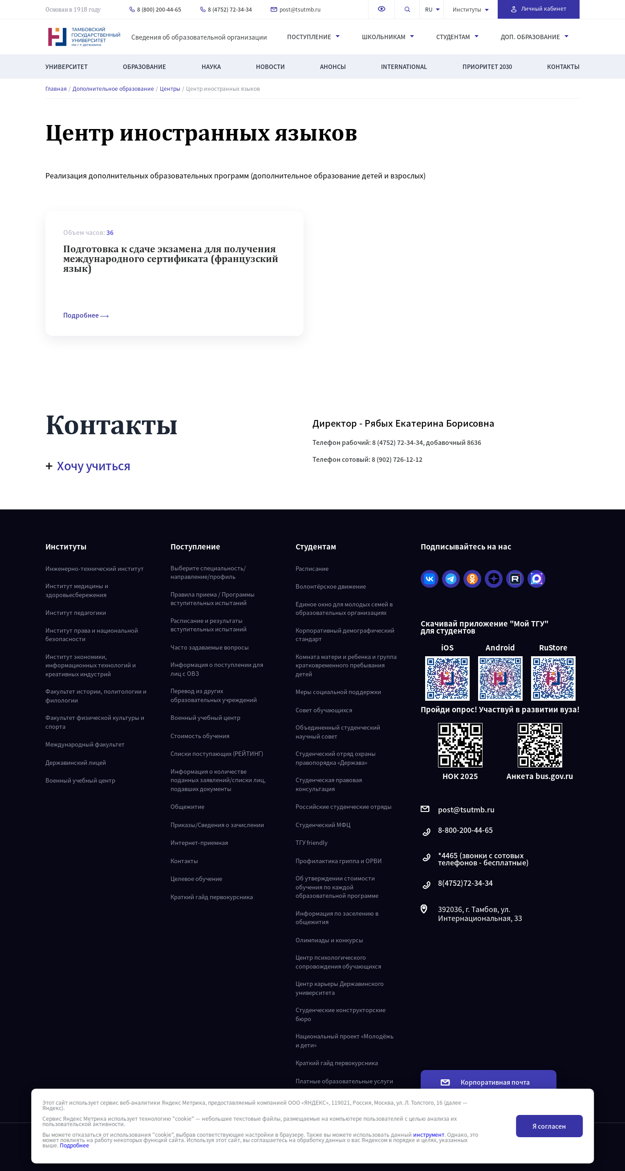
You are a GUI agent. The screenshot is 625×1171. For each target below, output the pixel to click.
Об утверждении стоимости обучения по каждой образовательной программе (337, 887)
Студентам (457, 36)
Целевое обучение (196, 878)
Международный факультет (85, 744)
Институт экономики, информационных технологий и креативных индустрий (90, 665)
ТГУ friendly (312, 842)
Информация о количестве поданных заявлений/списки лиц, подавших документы (218, 780)
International (404, 66)
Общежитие (187, 806)
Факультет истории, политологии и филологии (95, 695)
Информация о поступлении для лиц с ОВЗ (216, 669)
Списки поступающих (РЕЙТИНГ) (216, 753)
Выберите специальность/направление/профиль (208, 572)
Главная (56, 88)
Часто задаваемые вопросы (209, 647)
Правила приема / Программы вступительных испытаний (212, 598)
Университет (66, 66)
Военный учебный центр (80, 780)
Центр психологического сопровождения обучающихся (338, 961)
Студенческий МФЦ (323, 824)
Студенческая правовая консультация (329, 784)
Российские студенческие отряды (344, 806)
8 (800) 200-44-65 (155, 9)
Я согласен (549, 1126)
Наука (211, 66)
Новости (270, 66)
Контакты (563, 66)
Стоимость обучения (199, 735)
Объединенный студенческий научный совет (338, 731)
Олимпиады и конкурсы (329, 940)
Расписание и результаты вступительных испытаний (208, 625)
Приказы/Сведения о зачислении (217, 824)
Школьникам (388, 36)
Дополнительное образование (113, 88)
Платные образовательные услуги (344, 1081)
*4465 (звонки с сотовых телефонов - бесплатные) (475, 859)
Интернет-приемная (199, 842)
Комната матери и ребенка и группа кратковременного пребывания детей (346, 665)
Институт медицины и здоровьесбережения (76, 590)
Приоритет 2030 (487, 66)
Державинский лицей (75, 762)
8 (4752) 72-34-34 (226, 9)
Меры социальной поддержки (338, 691)
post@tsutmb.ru (296, 9)
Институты (471, 9)
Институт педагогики (75, 612)
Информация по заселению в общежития (337, 917)
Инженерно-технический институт (94, 568)
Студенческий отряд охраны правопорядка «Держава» (336, 758)
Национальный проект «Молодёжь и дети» (345, 1040)
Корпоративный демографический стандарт (345, 634)
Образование (144, 66)
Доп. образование (534, 36)
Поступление (313, 36)
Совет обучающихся (324, 710)
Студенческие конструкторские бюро (341, 1014)
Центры (170, 88)
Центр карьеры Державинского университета (340, 988)
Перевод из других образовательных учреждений (213, 695)
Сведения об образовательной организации (199, 37)
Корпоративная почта (485, 1082)
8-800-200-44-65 (457, 832)
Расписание (312, 568)
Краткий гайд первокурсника (211, 896)
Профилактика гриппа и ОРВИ (339, 860)
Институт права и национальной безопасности (91, 634)
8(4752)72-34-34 (457, 885)
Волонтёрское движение (331, 586)
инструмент (428, 1134)
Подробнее (74, 1145)
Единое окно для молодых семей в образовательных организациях (344, 608)
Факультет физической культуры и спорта (94, 722)
